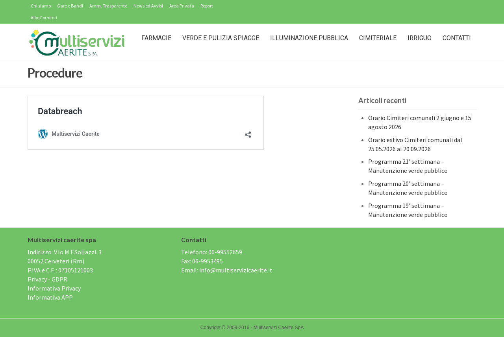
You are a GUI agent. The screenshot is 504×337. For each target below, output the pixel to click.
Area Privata (181, 6)
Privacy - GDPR (47, 279)
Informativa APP (50, 297)
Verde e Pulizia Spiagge (220, 38)
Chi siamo (41, 6)
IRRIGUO (420, 38)
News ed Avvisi (148, 6)
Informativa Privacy (54, 288)
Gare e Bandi (70, 6)
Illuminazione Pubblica (309, 38)
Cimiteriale (378, 38)
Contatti (457, 38)
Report (206, 6)
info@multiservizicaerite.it (235, 270)
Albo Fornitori (44, 17)
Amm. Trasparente (108, 6)
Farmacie (156, 38)
